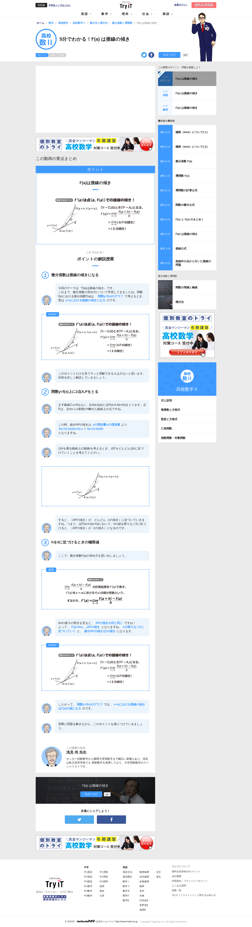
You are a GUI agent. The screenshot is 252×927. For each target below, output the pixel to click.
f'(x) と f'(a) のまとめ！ (190, 219)
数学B (126, 900)
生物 (141, 895)
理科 (125, 13)
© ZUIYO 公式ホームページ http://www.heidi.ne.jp (101, 921)
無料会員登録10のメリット (186, 871)
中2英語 (88, 876)
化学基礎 (144, 876)
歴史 (102, 891)
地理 (102, 886)
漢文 (158, 876)
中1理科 (104, 872)
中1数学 (88, 886)
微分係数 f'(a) (184, 161)
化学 (141, 891)
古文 (158, 872)
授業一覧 (176, 890)
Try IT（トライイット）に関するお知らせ (194, 895)
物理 (141, 886)
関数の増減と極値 (186, 287)
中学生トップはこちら (59, 5)
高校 (125, 867)
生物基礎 (144, 881)
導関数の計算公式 (186, 190)
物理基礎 (144, 872)
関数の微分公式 (185, 204)
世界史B (143, 905)
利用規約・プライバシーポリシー (189, 881)
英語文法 (127, 872)
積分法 (180, 301)
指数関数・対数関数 (173, 437)
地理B (142, 909)
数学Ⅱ (126, 886)
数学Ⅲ (126, 891)
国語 (166, 13)
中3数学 (88, 895)
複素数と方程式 (170, 409)
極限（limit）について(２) (192, 146)
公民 (102, 895)
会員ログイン (180, 5)
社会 (145, 13)
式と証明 (166, 400)
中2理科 (104, 876)
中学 (86, 867)
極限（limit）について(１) (192, 132)
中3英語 (88, 881)
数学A (126, 895)
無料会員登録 (204, 5)
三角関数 (166, 428)
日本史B (143, 900)
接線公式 (181, 248)
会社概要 (176, 876)
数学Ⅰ (126, 881)
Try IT (126, 5)
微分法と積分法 (166, 120)
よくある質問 (179, 885)
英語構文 (127, 876)
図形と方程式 (169, 419)
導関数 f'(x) (182, 175)
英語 (84, 13)
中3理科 (104, 881)
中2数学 (88, 891)
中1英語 (88, 872)
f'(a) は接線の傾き (187, 78)
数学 (105, 13)
